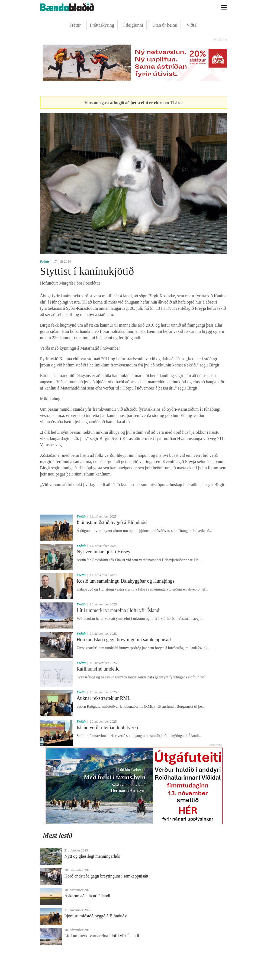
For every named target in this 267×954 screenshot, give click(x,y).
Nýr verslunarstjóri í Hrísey (103, 551)
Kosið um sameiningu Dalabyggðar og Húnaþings (125, 581)
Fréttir (75, 25)
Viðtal (192, 25)
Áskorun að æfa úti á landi (87, 896)
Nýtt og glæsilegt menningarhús (92, 856)
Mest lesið (58, 835)
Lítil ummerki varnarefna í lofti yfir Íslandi (119, 610)
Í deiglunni (133, 25)
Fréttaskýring (102, 25)
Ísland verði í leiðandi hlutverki (107, 727)
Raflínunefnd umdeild (98, 669)
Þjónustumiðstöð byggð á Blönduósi (112, 522)
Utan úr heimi (164, 25)
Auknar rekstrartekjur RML (104, 698)
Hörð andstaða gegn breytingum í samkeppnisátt (124, 639)
